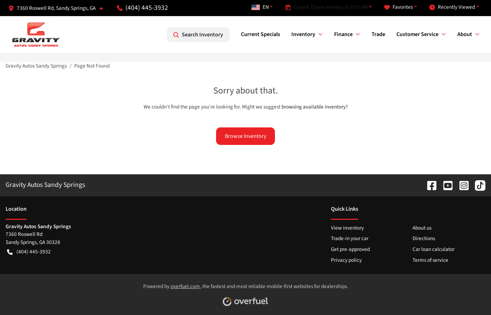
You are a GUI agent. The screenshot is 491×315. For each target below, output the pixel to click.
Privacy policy (346, 260)
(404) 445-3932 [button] (142, 8)
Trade (378, 34)
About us (422, 228)
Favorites (398, 7)
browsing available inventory (314, 107)
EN (260, 7)
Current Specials (260, 34)
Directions (424, 238)
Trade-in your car (349, 238)
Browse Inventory (245, 136)
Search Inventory (198, 34)
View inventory (347, 228)
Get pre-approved (350, 249)
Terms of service (430, 260)
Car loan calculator (434, 249)
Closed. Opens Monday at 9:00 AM (326, 7)
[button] (58, 8)
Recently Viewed (452, 7)
